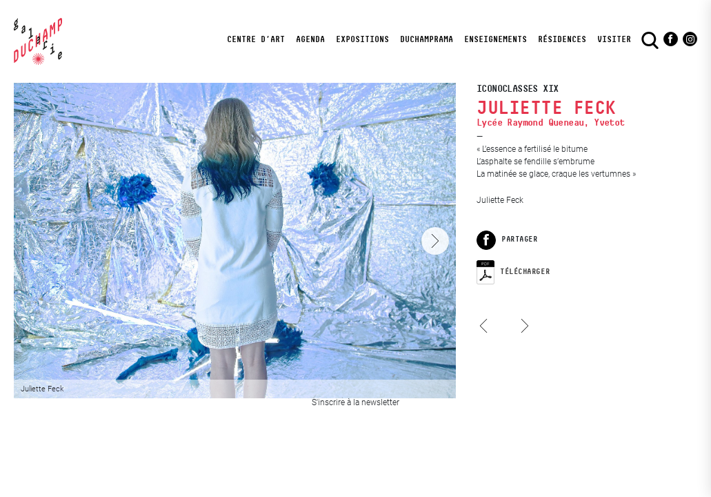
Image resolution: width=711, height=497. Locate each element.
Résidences (562, 39)
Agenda (310, 39)
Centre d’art (256, 39)
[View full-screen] (235, 240)
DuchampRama (426, 39)
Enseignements (495, 39)
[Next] (435, 241)
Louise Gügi (487, 339)
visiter (614, 39)
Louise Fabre (521, 312)
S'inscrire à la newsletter (355, 402)
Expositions (362, 39)
